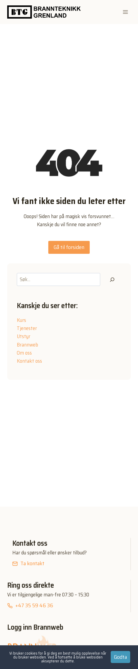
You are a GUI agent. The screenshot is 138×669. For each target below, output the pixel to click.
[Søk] (112, 279)
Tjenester (27, 328)
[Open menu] (125, 11)
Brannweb (27, 345)
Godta (120, 657)
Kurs (21, 320)
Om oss (24, 353)
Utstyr (23, 336)
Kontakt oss (29, 361)
